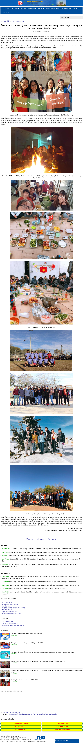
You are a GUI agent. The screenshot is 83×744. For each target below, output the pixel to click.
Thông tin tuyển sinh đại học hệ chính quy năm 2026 (26, 633)
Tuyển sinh (32, 8)
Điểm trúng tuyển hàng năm (48, 714)
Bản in (41, 539)
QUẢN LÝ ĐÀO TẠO (62, 723)
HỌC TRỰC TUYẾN (62, 726)
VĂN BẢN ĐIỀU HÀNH (21, 723)
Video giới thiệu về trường (9, 611)
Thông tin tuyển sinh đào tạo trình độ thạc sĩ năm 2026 (27, 643)
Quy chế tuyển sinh (34, 714)
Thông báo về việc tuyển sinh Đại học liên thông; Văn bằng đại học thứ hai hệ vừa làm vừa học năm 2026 (42, 652)
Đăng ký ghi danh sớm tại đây (11, 712)
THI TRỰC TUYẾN (20, 730)
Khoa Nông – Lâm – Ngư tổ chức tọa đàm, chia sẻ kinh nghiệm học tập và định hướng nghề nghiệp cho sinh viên (42, 581)
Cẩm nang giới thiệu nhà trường (11, 613)
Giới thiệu (15, 8)
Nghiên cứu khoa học (53, 8)
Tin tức (23, 8)
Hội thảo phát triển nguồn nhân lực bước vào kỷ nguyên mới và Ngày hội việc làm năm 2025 (38, 661)
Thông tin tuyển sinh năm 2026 (18, 714)
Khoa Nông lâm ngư (18, 21)
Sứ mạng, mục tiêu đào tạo (10, 604)
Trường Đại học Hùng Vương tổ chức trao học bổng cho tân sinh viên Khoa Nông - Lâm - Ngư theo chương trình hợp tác (45, 552)
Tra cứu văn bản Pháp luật (10, 623)
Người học (7, 12)
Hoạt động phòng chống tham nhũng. (13, 625)
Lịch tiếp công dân (7, 621)
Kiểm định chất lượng (69, 8)
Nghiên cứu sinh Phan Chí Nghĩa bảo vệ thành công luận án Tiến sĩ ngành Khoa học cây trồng (37, 588)
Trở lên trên (52, 539)
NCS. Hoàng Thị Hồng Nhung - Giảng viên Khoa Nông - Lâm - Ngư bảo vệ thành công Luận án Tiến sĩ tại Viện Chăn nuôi (45, 548)
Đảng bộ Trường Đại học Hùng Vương (13, 607)
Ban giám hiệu (6, 606)
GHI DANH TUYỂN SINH (62, 730)
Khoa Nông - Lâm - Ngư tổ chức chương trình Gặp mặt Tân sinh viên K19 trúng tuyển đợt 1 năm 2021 (39, 555)
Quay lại (29, 539)
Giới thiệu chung (7, 602)
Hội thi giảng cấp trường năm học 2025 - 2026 (24, 680)
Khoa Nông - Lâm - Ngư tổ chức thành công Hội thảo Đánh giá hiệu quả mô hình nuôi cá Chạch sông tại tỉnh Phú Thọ (44, 585)
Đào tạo (41, 8)
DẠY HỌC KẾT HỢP (21, 726)
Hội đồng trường (7, 609)
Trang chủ (6, 8)
